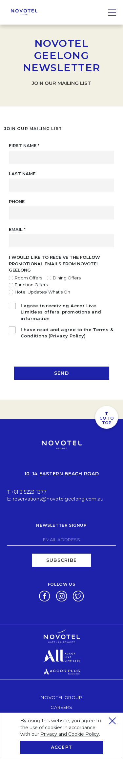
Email (17, 229)
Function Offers (31, 284)
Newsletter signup (61, 525)
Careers (61, 707)
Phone (17, 201)
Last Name (22, 173)
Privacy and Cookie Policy (69, 734)
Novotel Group (61, 697)
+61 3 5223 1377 (29, 492)
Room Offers (28, 277)
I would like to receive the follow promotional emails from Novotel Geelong (54, 263)
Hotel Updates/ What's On (42, 291)
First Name (24, 145)
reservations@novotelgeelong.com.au (58, 499)
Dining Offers (67, 277)
